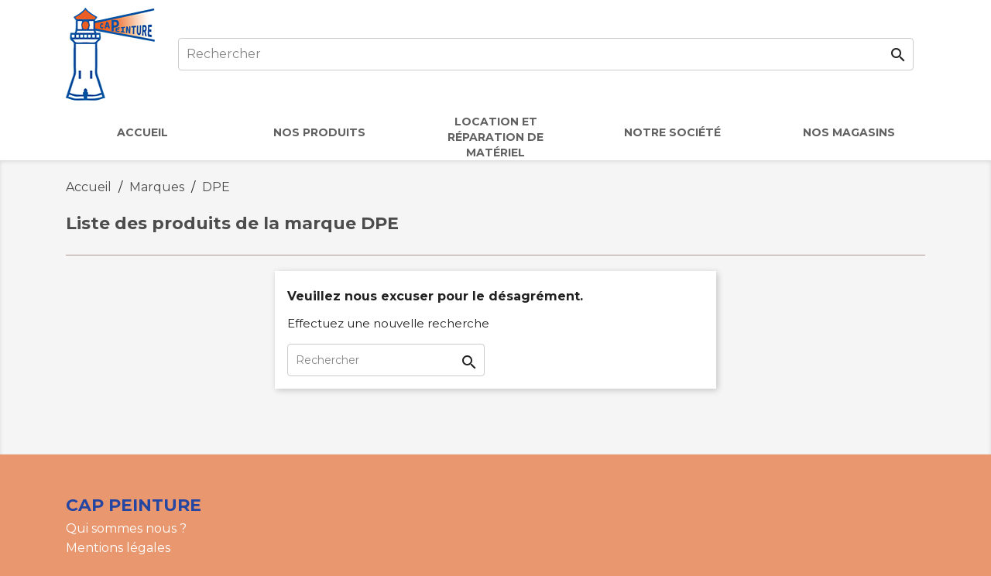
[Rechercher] (546, 54)
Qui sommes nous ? (126, 528)
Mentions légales (118, 547)
